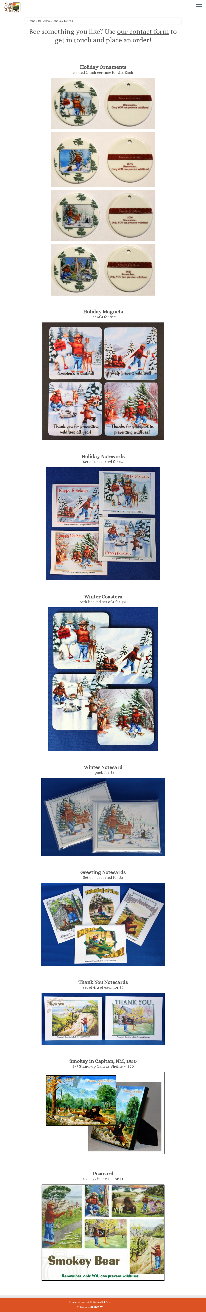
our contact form (143, 31)
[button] (103, 103)
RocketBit (93, 1306)
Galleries (44, 21)
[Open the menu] (199, 6)
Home (31, 21)
